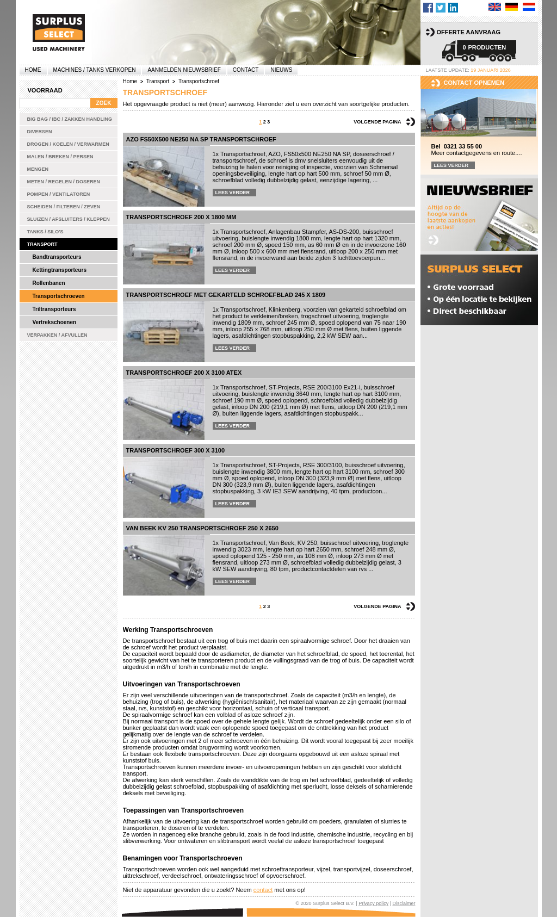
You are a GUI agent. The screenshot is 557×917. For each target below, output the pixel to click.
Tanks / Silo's (45, 231)
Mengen (38, 169)
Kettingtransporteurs (59, 270)
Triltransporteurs (54, 309)
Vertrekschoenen (55, 322)
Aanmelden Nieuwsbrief (183, 70)
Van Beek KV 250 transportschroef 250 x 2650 (202, 528)
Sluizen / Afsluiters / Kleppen (68, 219)
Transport (42, 244)
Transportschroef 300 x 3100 (175, 450)
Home (33, 70)
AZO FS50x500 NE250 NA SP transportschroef (201, 139)
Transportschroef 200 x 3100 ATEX (184, 372)
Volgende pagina (377, 122)
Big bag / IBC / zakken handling (70, 119)
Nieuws (281, 70)
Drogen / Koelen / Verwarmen (68, 144)
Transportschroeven (59, 296)
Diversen (39, 131)
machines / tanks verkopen (94, 70)
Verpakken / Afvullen (57, 335)
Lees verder (232, 192)
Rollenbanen (49, 283)
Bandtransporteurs (57, 257)
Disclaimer (403, 903)
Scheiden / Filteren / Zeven (64, 206)
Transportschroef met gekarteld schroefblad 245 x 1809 (226, 295)
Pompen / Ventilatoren (58, 194)
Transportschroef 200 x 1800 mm (181, 217)
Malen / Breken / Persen (60, 156)
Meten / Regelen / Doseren (64, 181)
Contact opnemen (474, 82)
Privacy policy (373, 903)
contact (263, 890)
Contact (246, 70)
